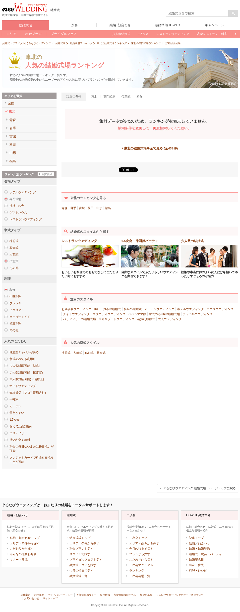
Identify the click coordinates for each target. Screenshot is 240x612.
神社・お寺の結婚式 (107, 309)
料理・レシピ (198, 570)
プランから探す (139, 554)
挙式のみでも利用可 (22, 359)
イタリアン (16, 310)
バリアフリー (18, 433)
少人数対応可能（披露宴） (27, 372)
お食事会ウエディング (76, 309)
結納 (192, 543)
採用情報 (105, 595)
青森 (64, 208)
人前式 (13, 254)
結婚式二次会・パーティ (205, 554)
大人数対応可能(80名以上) (26, 379)
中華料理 (15, 296)
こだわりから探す (22, 548)
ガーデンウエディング (159, 309)
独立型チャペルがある (24, 352)
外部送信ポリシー (86, 595)
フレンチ (15, 303)
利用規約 (39, 595)
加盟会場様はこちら (125, 595)
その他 (13, 268)
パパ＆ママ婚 (137, 314)
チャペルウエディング (198, 314)
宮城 (82, 208)
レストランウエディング (25, 219)
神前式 (13, 241)
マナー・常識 (19, 559)
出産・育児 (196, 565)
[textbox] (197, 13)
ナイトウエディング (22, 386)
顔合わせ (204, 543)
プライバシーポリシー (60, 595)
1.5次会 (14, 419)
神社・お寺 (16, 206)
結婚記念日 (196, 559)
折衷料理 (15, 323)
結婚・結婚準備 (199, 548)
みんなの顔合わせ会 (23, 554)
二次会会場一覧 (139, 576)
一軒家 (13, 399)
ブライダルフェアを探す (85, 559)
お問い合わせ (31, 598)
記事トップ (196, 538)
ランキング (136, 570)
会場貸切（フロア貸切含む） (28, 392)
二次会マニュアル (141, 565)
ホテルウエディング (22, 192)
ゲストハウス (18, 212)
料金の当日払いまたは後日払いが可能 (31, 449)
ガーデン (15, 406)
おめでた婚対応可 (21, 426)
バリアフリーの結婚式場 (79, 319)
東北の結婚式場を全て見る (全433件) (151, 148)
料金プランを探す (81, 548)
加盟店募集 (146, 595)
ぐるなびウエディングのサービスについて (179, 595)
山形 (99, 208)
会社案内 (25, 595)
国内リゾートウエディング (116, 319)
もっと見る (235, 33)
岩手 (73, 208)
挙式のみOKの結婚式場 (164, 314)
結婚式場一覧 (78, 576)
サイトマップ (50, 598)
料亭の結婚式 (133, 309)
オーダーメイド (19, 317)
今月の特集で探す (81, 570)
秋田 (91, 208)
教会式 (13, 247)
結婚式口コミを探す (82, 565)
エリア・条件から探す (25, 543)
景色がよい (16, 413)
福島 (108, 208)
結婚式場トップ (79, 538)
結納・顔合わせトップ (25, 538)
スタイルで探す (79, 554)
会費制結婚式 (146, 319)
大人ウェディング (170, 319)
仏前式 (89, 353)
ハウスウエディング (220, 309)
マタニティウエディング (109, 314)
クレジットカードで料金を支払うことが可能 (31, 460)
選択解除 (46, 174)
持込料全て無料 (19, 440)
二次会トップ (138, 538)
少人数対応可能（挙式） (25, 365)
